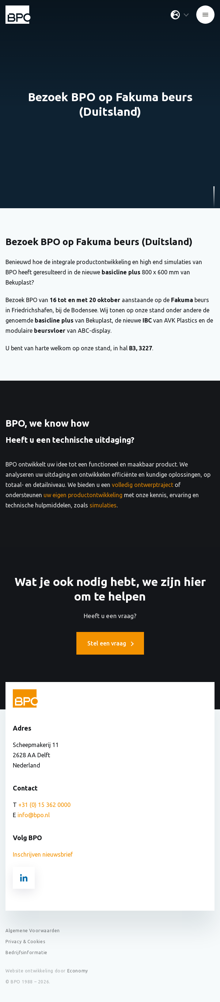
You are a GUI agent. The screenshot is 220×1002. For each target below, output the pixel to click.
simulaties (102, 505)
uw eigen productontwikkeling (82, 495)
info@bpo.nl (34, 815)
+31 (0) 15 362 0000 (44, 804)
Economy (77, 970)
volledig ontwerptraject (142, 484)
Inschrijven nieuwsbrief (43, 854)
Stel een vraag (110, 643)
